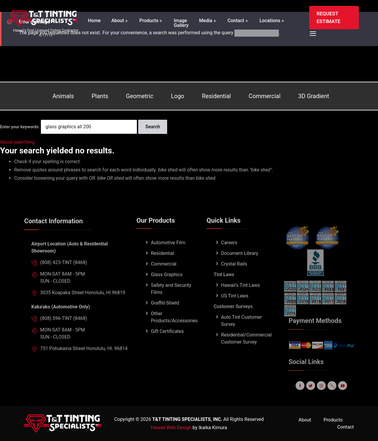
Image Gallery (181, 23)
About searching (17, 142)
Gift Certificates (167, 342)
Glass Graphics (167, 285)
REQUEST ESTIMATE (328, 17)
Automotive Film (168, 253)
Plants (100, 96)
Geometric (139, 96)
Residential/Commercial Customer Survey (246, 349)
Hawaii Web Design (171, 427)
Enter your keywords (19, 126)
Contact (236, 20)
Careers (229, 253)
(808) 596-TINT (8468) (63, 329)
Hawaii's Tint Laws (240, 296)
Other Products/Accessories (174, 327)
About (117, 20)
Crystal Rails (234, 274)
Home (94, 20)
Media (205, 20)
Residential (216, 96)
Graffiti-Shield (165, 313)
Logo (177, 96)
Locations (270, 20)
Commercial (265, 96)
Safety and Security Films (171, 299)
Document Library (239, 264)
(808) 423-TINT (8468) (63, 273)
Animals (63, 96)
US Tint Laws (235, 306)
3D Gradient (313, 96)
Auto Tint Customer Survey (241, 331)
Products (149, 20)
